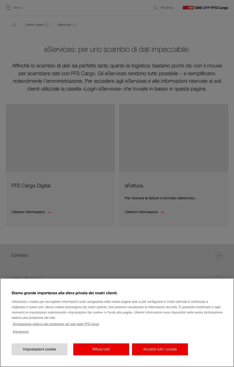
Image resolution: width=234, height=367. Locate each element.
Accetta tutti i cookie (160, 354)
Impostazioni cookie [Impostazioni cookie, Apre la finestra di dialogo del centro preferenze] (39, 354)
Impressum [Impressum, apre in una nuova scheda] (21, 336)
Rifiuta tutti (101, 354)
